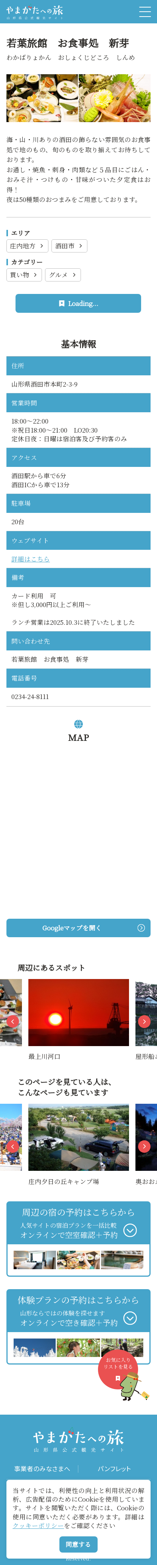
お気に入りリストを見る (120, 1373)
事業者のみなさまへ (42, 1469)
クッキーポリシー (38, 1525)
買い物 (24, 274)
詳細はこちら (30, 558)
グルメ (63, 274)
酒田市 (69, 245)
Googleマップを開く (93, 927)
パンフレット (114, 1469)
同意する (78, 1544)
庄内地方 (27, 245)
